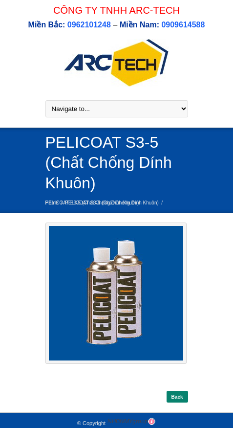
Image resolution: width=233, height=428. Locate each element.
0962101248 (89, 25)
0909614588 (183, 25)
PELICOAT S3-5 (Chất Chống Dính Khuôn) (112, 202)
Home (52, 202)
